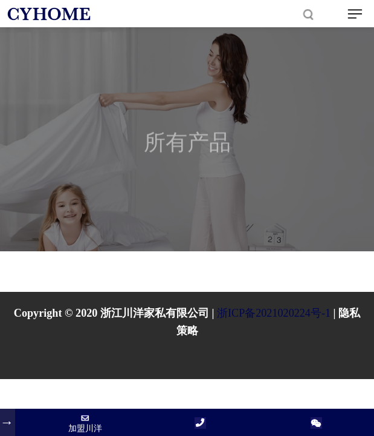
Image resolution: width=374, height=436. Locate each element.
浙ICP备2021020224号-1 (273, 313)
